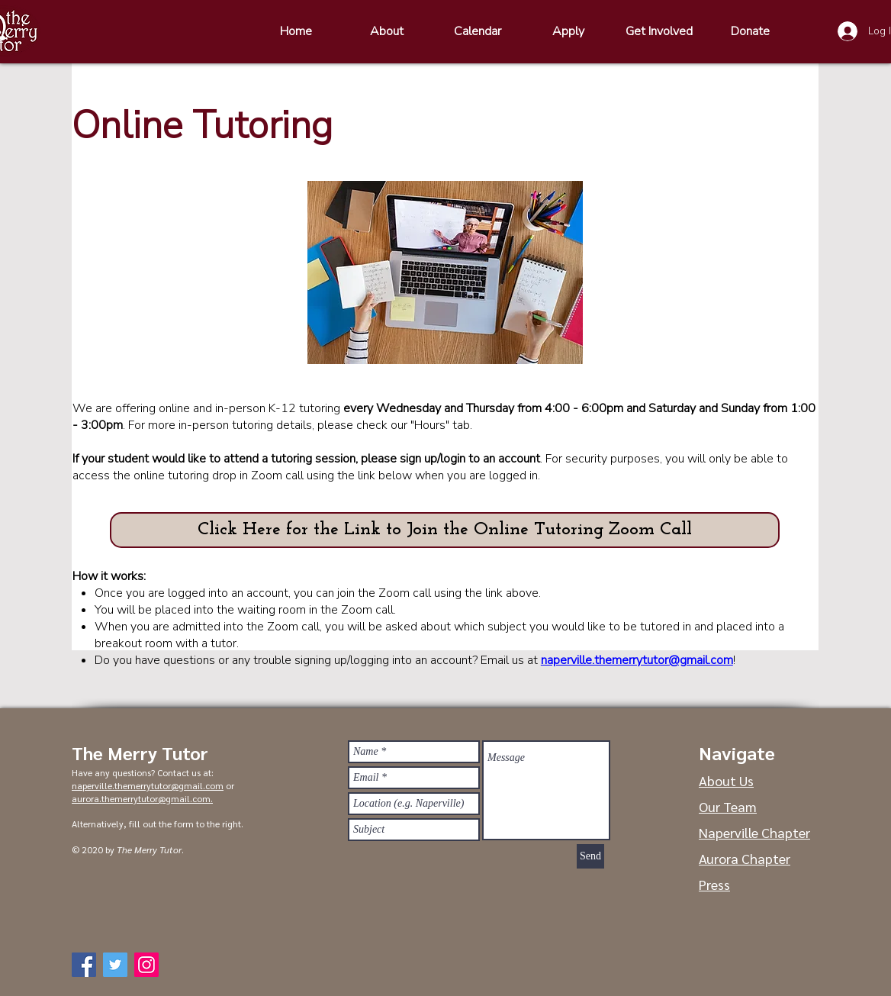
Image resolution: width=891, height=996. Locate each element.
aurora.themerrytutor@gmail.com (141, 798)
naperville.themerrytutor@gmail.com (637, 660)
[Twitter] (115, 964)
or (229, 785)
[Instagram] (146, 964)
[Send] (590, 856)
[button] (445, 530)
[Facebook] (84, 964)
